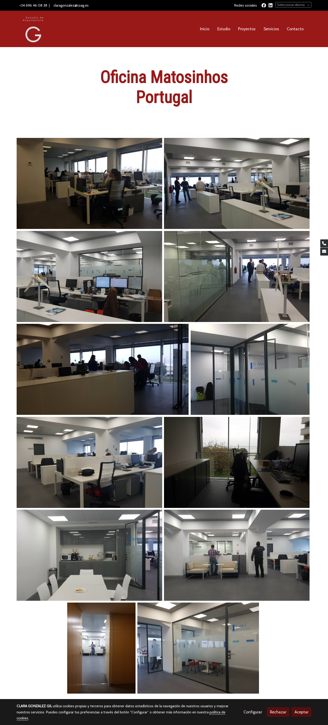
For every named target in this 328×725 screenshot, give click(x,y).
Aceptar (301, 712)
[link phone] (324, 243)
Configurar (252, 712)
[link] (32, 29)
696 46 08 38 (36, 5)
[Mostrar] (89, 183)
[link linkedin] (271, 5)
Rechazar (278, 712)
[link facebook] (263, 5)
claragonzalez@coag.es (71, 5)
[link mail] (324, 252)
